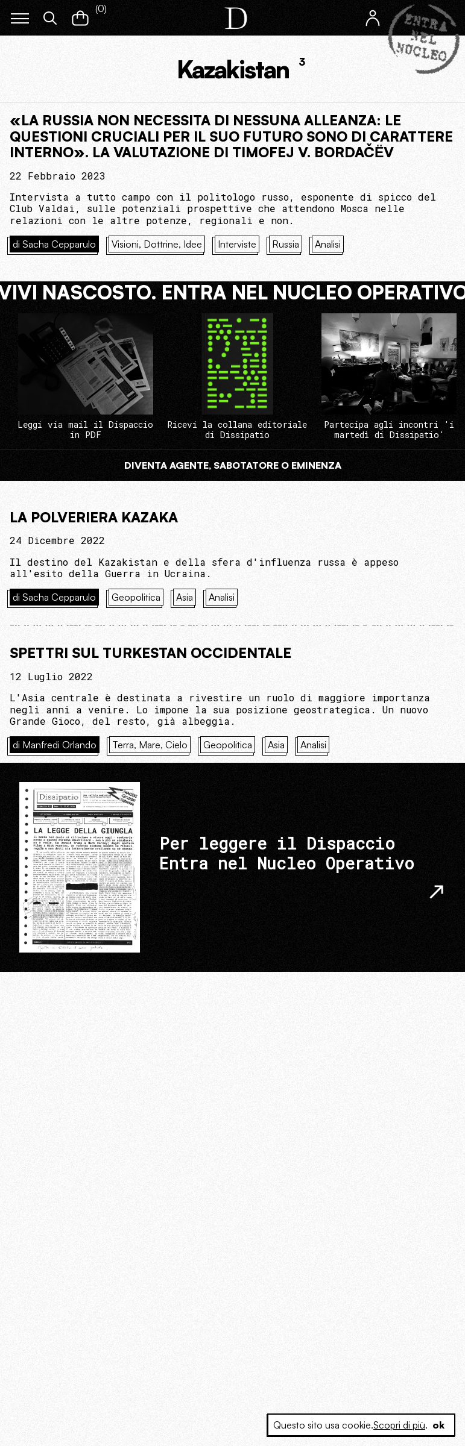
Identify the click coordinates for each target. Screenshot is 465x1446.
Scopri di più (399, 1424)
